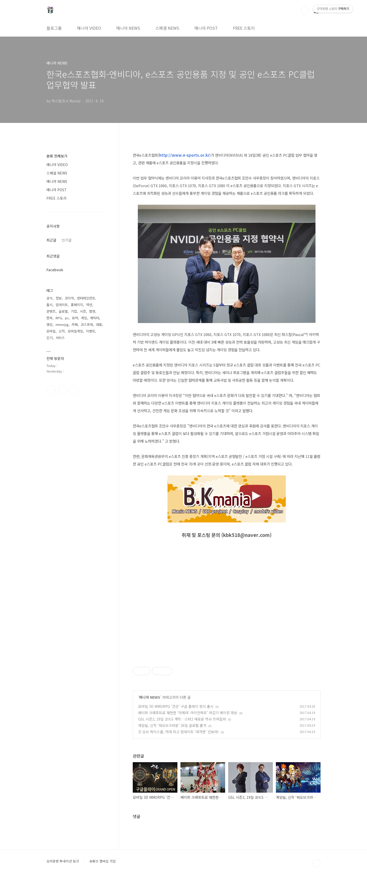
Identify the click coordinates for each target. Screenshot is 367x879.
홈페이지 (77, 304)
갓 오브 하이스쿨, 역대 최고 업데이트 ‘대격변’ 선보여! (178, 731)
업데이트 (62, 304)
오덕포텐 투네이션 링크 (62, 861)
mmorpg (62, 324)
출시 (49, 304)
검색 (305, 10)
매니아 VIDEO (89, 28)
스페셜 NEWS (167, 28)
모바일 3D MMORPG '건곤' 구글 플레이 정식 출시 (175, 706)
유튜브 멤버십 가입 (102, 861)
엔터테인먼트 (86, 298)
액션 (89, 304)
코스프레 (87, 324)
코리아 (69, 298)
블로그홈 (54, 28)
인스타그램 (62, 389)
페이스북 (51, 389)
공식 (49, 298)
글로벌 (63, 311)
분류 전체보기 (56, 155)
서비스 (60, 337)
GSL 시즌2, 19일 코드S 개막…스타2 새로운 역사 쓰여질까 (182, 719)
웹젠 (92, 311)
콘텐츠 (51, 311)
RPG (59, 317)
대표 (99, 324)
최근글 (51, 240)
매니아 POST (206, 28)
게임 (84, 317)
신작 (62, 331)
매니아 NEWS (128, 28)
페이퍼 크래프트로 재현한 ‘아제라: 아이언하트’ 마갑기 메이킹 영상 (187, 712)
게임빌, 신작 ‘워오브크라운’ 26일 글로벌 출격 (172, 725)
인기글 (67, 240)
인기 (49, 337)
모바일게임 (75, 331)
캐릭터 (94, 317)
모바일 (51, 331)
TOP (316, 863)
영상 (49, 324)
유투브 (74, 389)
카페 (75, 324)
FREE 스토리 (244, 28)
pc (67, 317)
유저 (75, 317)
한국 (49, 317)
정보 (59, 298)
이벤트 (90, 331)
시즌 (83, 311)
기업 (74, 311)
